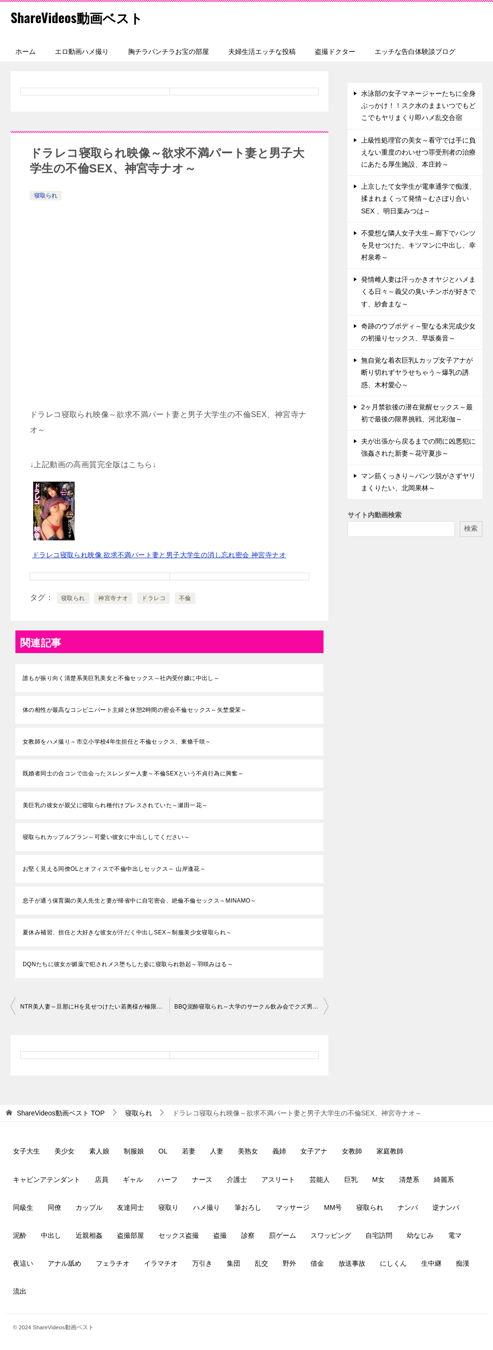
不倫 (185, 598)
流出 (19, 1291)
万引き (202, 1263)
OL (163, 1151)
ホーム (25, 51)
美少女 (64, 1151)
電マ (455, 1235)
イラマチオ (161, 1263)
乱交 (261, 1263)
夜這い (23, 1263)
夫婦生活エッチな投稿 (262, 51)
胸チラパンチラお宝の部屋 (168, 51)
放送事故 (351, 1263)
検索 (471, 528)
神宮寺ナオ (113, 598)
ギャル (133, 1179)
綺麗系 (444, 1179)
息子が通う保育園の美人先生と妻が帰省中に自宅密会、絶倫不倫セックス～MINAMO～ (140, 900)
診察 (248, 1235)
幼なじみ (420, 1235)
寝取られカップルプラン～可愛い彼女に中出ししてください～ (106, 837)
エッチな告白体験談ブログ (415, 51)
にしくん (393, 1263)
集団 (233, 1263)
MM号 (333, 1207)
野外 (289, 1263)
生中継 (431, 1263)
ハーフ (167, 1179)
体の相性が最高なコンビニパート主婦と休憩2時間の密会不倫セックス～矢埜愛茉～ (135, 710)
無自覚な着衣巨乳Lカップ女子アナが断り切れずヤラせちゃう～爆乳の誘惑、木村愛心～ (417, 372)
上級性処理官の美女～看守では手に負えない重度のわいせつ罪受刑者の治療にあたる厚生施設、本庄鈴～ (418, 152)
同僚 (54, 1207)
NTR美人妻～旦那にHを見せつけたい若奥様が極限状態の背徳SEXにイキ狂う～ (94, 1006)
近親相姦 (89, 1235)
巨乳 (351, 1179)
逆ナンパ (445, 1207)
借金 (317, 1263)
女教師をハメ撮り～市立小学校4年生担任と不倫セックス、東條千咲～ (117, 741)
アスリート (278, 1179)
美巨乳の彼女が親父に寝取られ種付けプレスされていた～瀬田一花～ (115, 805)
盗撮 (220, 1235)
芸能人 (320, 1179)
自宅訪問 (378, 1235)
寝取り (168, 1207)
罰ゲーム (282, 1235)
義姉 (279, 1151)
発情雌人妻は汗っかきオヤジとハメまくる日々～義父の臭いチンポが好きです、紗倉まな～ (418, 291)
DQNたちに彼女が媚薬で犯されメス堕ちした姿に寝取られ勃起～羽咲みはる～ (128, 964)
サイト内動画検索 (375, 515)
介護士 (237, 1179)
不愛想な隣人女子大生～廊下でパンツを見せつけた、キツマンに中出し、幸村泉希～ (418, 245)
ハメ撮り (206, 1207)
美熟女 (248, 1151)
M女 (378, 1179)
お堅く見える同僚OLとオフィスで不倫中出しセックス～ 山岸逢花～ (114, 868)
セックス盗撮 (178, 1235)
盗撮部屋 (130, 1235)
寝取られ (45, 195)
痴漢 (462, 1263)
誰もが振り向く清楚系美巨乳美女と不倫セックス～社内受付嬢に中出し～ (121, 678)
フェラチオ (113, 1263)
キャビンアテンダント (46, 1179)
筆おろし (247, 1207)
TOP (60, 1113)
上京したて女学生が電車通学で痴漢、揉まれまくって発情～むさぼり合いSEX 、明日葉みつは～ (418, 198)
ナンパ (408, 1207)
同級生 (23, 1207)
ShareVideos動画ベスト (83, 16)
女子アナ (313, 1151)
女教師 (352, 1151)
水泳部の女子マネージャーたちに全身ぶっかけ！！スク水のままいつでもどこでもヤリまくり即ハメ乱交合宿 (418, 105)
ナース (202, 1179)
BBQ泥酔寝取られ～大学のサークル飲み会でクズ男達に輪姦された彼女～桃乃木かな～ (251, 1006)
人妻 (216, 1151)
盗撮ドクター (335, 51)
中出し (51, 1235)
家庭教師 (389, 1151)
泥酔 (19, 1235)
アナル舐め (64, 1263)
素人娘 (99, 1151)
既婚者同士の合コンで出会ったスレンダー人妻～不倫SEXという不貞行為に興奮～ (133, 773)
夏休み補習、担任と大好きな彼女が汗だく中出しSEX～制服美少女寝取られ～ (127, 932)
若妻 (188, 1151)
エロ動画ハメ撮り (82, 51)
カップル (89, 1207)
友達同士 (130, 1207)
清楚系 (409, 1179)
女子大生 (26, 1151)
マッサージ (293, 1207)
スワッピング (331, 1235)
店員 (101, 1179)
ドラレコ (154, 598)
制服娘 (134, 1151)
